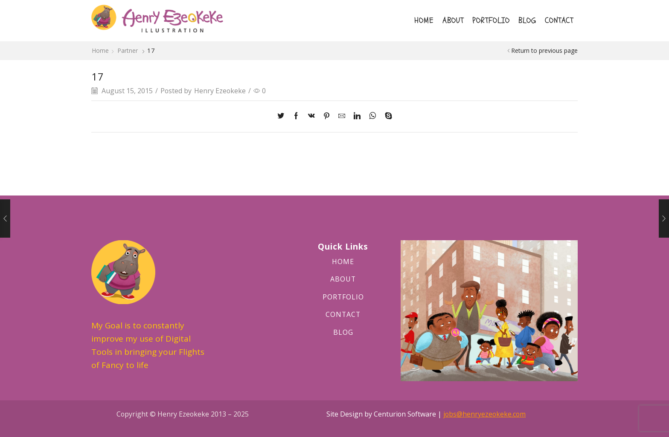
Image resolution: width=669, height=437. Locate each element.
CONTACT (559, 20)
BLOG (527, 20)
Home (100, 50)
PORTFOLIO (491, 20)
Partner (127, 50)
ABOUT (453, 20)
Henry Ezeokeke (220, 90)
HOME (424, 20)
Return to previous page (544, 50)
